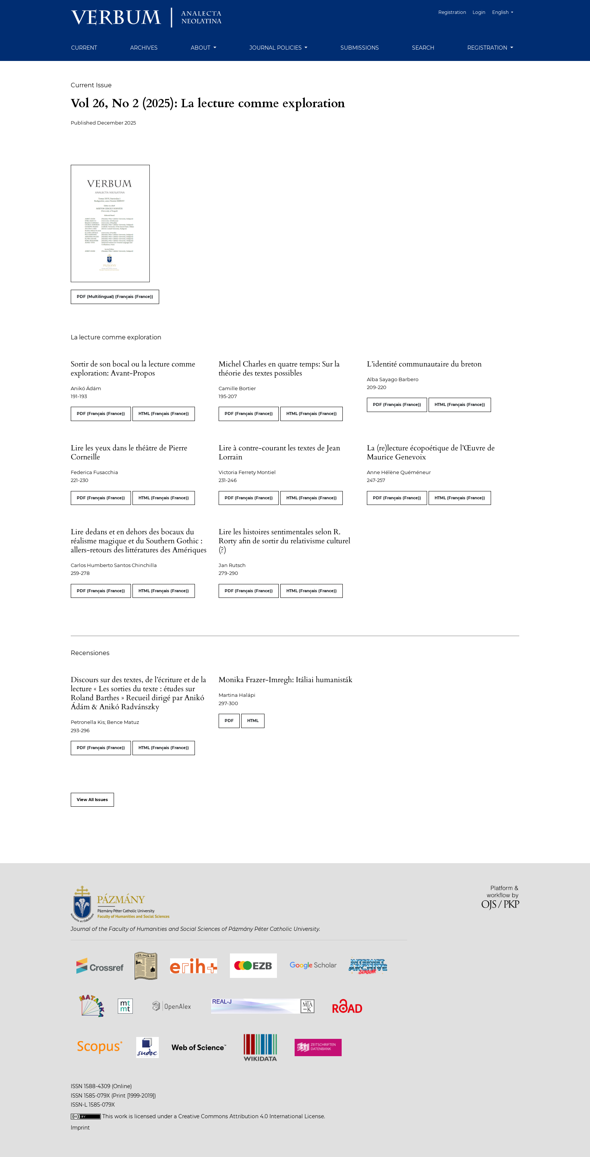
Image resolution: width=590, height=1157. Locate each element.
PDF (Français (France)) (101, 413)
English (505, 11)
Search (423, 47)
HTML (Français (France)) (163, 413)
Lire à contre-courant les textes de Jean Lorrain (279, 452)
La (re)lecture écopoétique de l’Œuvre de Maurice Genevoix (431, 452)
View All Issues (92, 799)
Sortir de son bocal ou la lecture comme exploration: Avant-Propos (133, 368)
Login (479, 12)
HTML (253, 720)
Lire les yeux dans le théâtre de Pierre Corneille (129, 452)
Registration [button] (488, 47)
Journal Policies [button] (276, 47)
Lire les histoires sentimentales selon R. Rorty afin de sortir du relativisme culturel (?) (284, 541)
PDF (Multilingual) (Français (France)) (115, 296)
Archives (144, 47)
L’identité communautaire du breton (424, 364)
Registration (453, 12)
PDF (229, 720)
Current (84, 47)
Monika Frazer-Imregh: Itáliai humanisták (286, 680)
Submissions (360, 47)
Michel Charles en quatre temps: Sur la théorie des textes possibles (279, 368)
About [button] (201, 47)
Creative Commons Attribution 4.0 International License (251, 1116)
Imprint (80, 1128)
